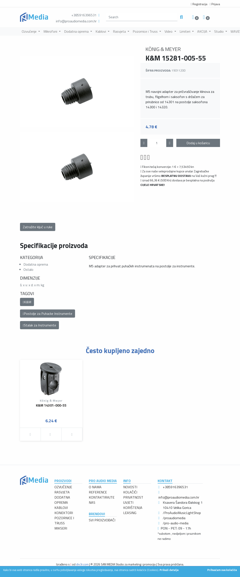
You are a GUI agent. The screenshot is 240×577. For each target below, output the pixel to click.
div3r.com (82, 564)
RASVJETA (62, 492)
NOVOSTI (130, 487)
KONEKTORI (63, 512)
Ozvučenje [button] (29, 31)
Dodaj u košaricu (198, 142)
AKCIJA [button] (202, 31)
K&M (27, 302)
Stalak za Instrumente (39, 325)
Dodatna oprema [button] (76, 31)
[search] (141, 17)
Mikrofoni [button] (50, 31)
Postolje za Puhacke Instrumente (47, 313)
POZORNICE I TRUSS (64, 520)
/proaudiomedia (174, 517)
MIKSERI (60, 528)
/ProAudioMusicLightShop (182, 512)
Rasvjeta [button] (120, 31)
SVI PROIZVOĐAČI (102, 520)
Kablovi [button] (101, 31)
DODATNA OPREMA (62, 500)
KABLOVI (61, 507)
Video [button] (169, 31)
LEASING (129, 512)
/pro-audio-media (175, 523)
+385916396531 (84, 15)
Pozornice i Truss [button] (145, 31)
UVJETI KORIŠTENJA (132, 505)
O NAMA (95, 487)
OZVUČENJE (63, 487)
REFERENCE (98, 492)
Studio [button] (219, 31)
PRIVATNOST (133, 497)
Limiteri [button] (185, 31)
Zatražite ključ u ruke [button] (37, 227)
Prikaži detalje (169, 570)
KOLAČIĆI (130, 492)
